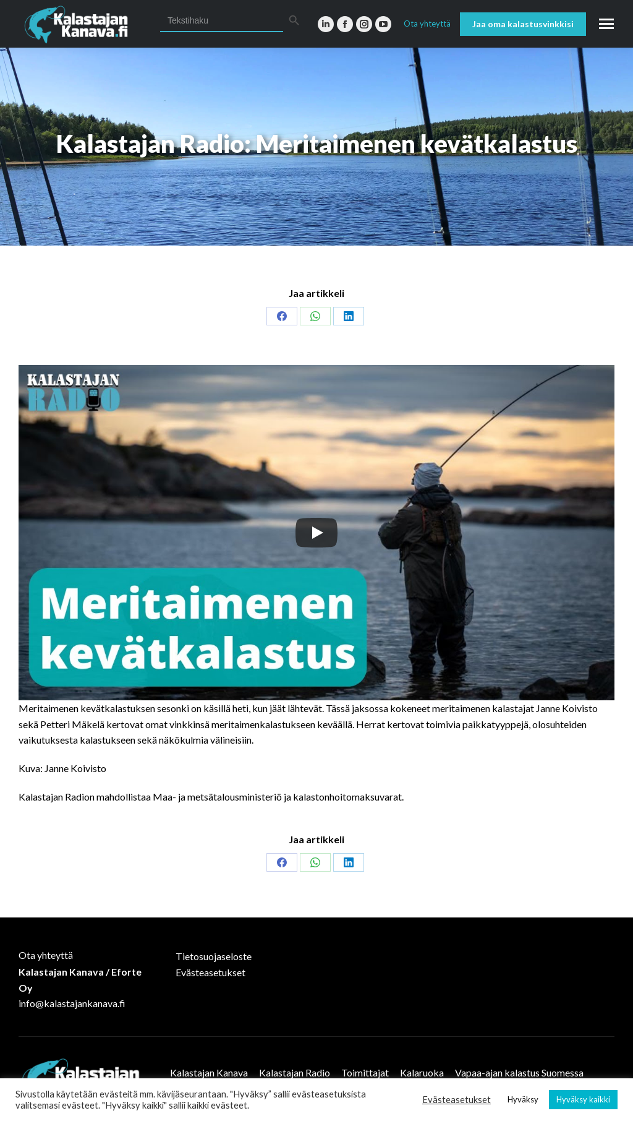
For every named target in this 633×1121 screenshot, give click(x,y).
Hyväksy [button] (523, 1099)
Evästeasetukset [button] (456, 1099)
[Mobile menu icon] (606, 24)
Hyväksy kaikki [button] (583, 1099)
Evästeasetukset (210, 972)
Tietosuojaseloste (214, 956)
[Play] (316, 533)
